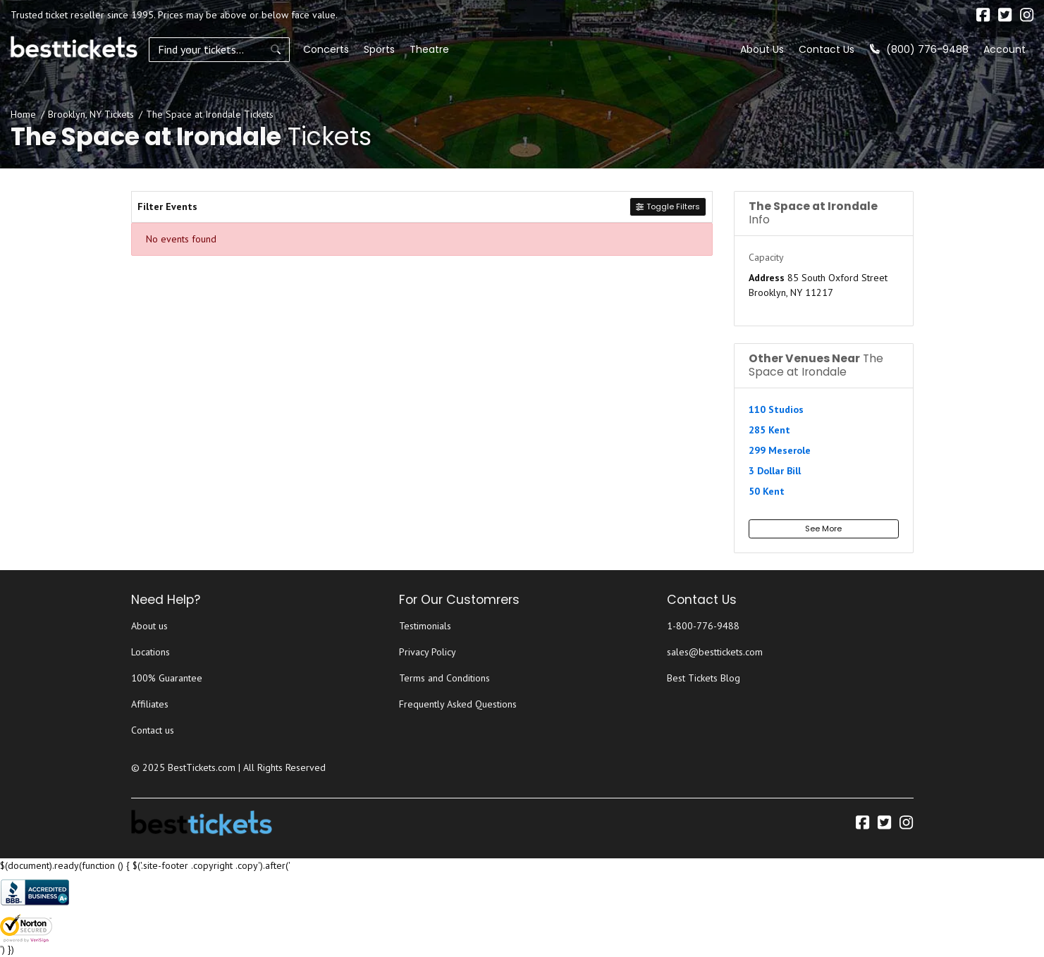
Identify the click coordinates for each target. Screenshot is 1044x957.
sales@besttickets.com (715, 652)
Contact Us (826, 49)
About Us (762, 49)
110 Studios (776, 409)
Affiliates (149, 704)
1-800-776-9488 (703, 625)
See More (823, 528)
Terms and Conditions (444, 678)
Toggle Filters (667, 206)
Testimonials (425, 625)
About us (149, 625)
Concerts (326, 49)
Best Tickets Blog (703, 678)
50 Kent (767, 491)
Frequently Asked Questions (458, 704)
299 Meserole (780, 450)
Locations (150, 652)
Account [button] (1004, 49)
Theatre (429, 49)
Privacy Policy (427, 652)
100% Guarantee (166, 678)
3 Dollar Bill (775, 470)
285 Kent (769, 430)
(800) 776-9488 (919, 49)
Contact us (152, 730)
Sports (379, 49)
